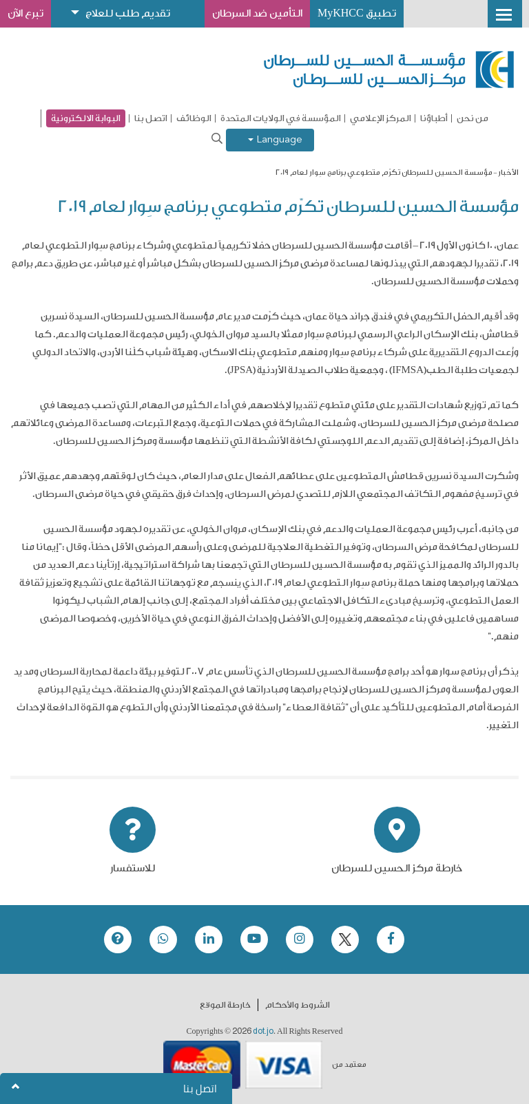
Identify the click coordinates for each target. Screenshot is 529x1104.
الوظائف (193, 118)
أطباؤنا (434, 118)
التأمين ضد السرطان (257, 13)
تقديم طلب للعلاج (127, 13)
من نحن (472, 118)
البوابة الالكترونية (86, 118)
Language (275, 140)
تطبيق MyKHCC (357, 13)
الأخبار (508, 172)
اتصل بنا (150, 118)
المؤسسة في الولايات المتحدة (280, 118)
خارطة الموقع (225, 1005)
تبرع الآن (25, 13)
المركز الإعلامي (380, 118)
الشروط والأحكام (297, 1005)
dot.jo (263, 1031)
